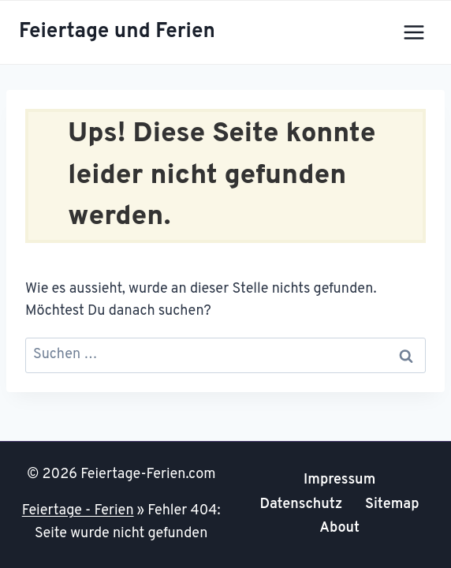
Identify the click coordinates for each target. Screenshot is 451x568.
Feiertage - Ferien (78, 511)
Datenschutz (301, 504)
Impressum (339, 480)
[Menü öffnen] (413, 32)
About (339, 528)
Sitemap (392, 504)
